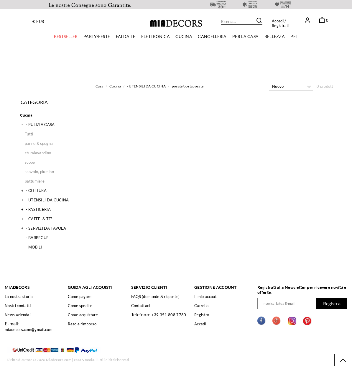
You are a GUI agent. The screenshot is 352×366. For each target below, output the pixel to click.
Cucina (26, 115)
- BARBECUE (34, 237)
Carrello (201, 305)
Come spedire (80, 305)
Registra (332, 303)
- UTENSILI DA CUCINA (44, 200)
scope (30, 162)
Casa (99, 86)
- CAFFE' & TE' (36, 218)
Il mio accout (205, 296)
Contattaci (140, 305)
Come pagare (79, 296)
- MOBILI (31, 247)
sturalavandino (38, 152)
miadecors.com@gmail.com (28, 329)
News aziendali (18, 314)
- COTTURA (33, 190)
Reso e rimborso (82, 324)
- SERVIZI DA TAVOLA (43, 228)
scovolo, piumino (39, 171)
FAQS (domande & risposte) (155, 296)
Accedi (278, 21)
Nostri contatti (18, 305)
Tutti (29, 134)
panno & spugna (39, 143)
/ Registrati (280, 23)
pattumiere (35, 181)
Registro (201, 314)
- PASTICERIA (35, 209)
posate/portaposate (187, 86)
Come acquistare (83, 314)
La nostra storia (19, 296)
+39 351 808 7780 (169, 314)
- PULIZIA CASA (37, 124)
